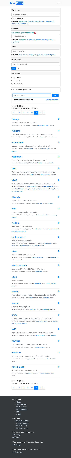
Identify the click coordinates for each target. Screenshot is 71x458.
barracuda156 (32, 186)
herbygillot (30, 148)
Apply (14, 68)
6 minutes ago (17, 452)
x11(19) (43, 55)
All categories (22, 39)
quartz (57, 189)
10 (23, 112)
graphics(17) (15, 42)
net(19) (52, 39)
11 (28, 112)
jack (35, 189)
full (18, 191)
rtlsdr (52, 229)
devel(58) (40, 39)
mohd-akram (40, 257)
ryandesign (32, 297)
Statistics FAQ (21, 404)
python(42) (46, 39)
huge (15, 191)
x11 (13, 191)
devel (42, 174)
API (17, 412)
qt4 (54, 189)
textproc (38, 321)
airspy (13, 231)
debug (55, 215)
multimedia (41, 125)
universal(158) (30, 55)
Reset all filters (52, 100)
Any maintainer (22, 21)
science (43, 359)
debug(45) (37, 55)
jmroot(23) (31, 21)
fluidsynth (20, 189)
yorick (53, 359)
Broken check (17, 84)
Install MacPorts (22, 423)
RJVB (31, 174)
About (18, 402)
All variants (21, 55)
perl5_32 (19, 323)
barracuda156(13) (40, 21)
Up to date (16, 77)
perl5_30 (14, 323)
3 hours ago (16, 445)
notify (38, 189)
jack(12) (48, 55)
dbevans (34, 257)
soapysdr (56, 229)
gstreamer (31, 189)
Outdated (15, 81)
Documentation (21, 409)
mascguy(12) (15, 23)
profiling (19, 231)
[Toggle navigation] (58, 3)
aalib (13, 189)
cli (16, 231)
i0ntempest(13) (49, 21)
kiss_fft (24, 231)
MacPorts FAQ (21, 426)
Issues (18, 414)
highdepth (53, 283)
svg (51, 189)
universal (53, 137)
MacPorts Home (22, 421)
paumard (30, 359)
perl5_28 (55, 321)
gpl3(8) (53, 55)
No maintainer (17, 18)
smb (49, 189)
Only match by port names (21, 99)
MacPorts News (22, 428)
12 (32, 112)
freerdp (26, 189)
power (21, 191)
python (46, 125)
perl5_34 (24, 323)
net (40, 215)
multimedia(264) (32, 39)
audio (43, 137)
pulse (42, 189)
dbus (16, 189)
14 (40, 112)
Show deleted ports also (21, 89)
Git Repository (21, 407)
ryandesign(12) (24, 23)
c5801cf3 (15, 437)
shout (45, 189)
